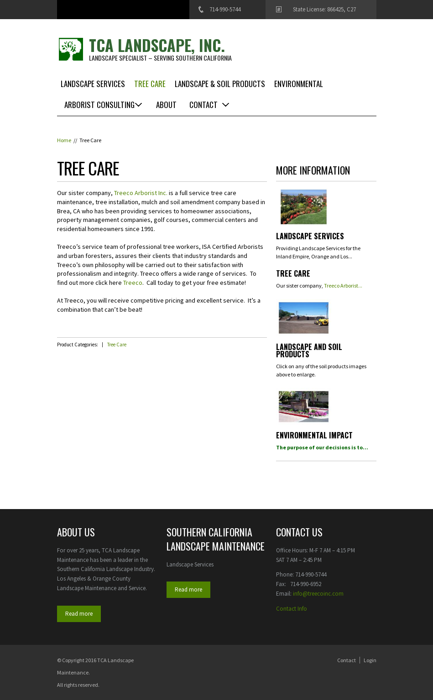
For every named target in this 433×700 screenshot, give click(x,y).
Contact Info (291, 608)
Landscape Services (93, 83)
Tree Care (150, 83)
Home (64, 140)
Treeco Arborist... (343, 285)
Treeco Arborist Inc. (140, 193)
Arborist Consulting (99, 104)
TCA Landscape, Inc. (157, 45)
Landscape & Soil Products (220, 83)
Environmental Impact (314, 436)
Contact (203, 104)
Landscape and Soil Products (309, 351)
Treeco (132, 282)
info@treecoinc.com (318, 593)
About (166, 104)
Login (370, 660)
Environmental (298, 83)
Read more (79, 614)
